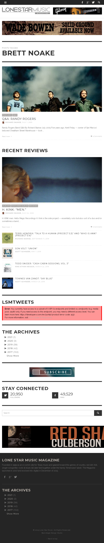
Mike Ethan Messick (24, 267)
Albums (6, 206)
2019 (10, 344)
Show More (13, 356)
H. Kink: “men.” (14, 209)
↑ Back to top (52, 539)
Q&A (15, 115)
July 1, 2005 (27, 122)
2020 (10, 341)
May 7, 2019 (36, 252)
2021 (10, 337)
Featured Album (20, 206)
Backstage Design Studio (52, 533)
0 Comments (96, 136)
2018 (10, 348)
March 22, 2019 (42, 267)
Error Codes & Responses (40, 317)
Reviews (33, 206)
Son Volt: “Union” (26, 248)
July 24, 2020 (28, 213)
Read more (7, 136)
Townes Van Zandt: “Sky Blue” (34, 278)
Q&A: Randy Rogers (19, 119)
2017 (10, 352)
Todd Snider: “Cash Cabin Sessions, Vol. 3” (42, 263)
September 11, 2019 (40, 239)
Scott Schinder (22, 252)
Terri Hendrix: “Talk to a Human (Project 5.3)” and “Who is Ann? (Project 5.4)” (56, 234)
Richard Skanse (13, 122)
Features (7, 115)
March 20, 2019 (38, 282)
